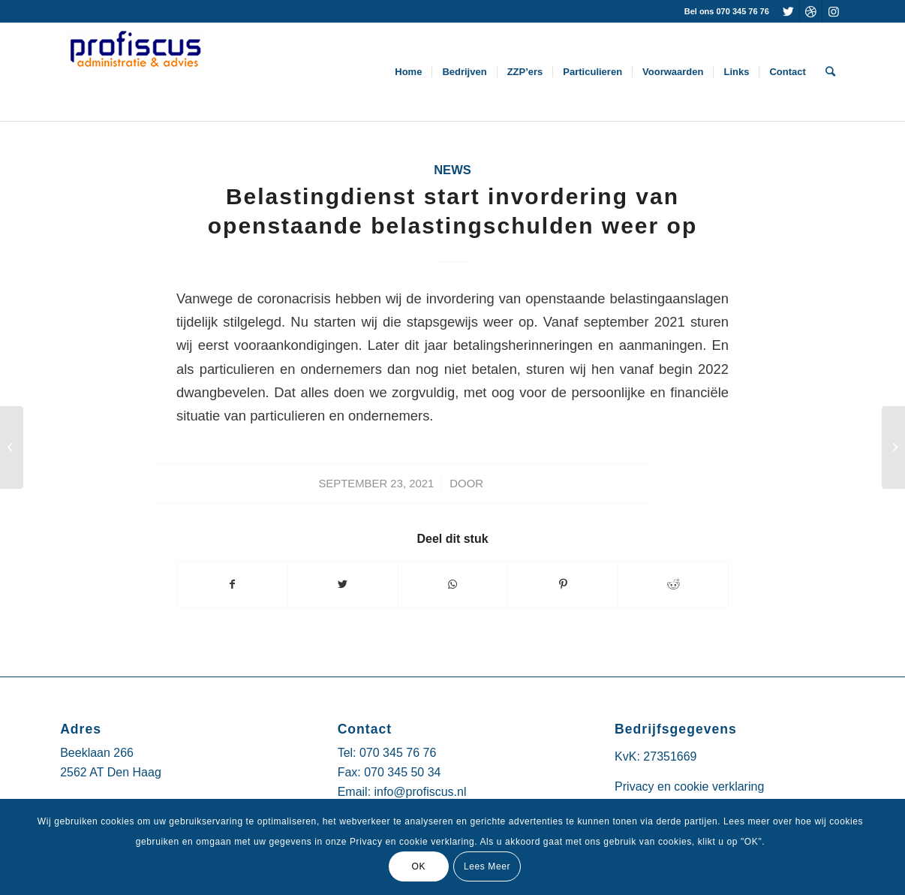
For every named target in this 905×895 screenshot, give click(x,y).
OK (418, 866)
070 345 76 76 (397, 752)
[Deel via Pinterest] (563, 584)
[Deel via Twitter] (343, 584)
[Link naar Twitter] (788, 11)
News (452, 170)
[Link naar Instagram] (833, 11)
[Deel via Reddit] (673, 584)
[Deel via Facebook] (232, 584)
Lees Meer (487, 866)
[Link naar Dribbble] (811, 11)
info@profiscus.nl (420, 791)
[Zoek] (830, 72)
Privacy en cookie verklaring (689, 786)
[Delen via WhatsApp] (453, 584)
